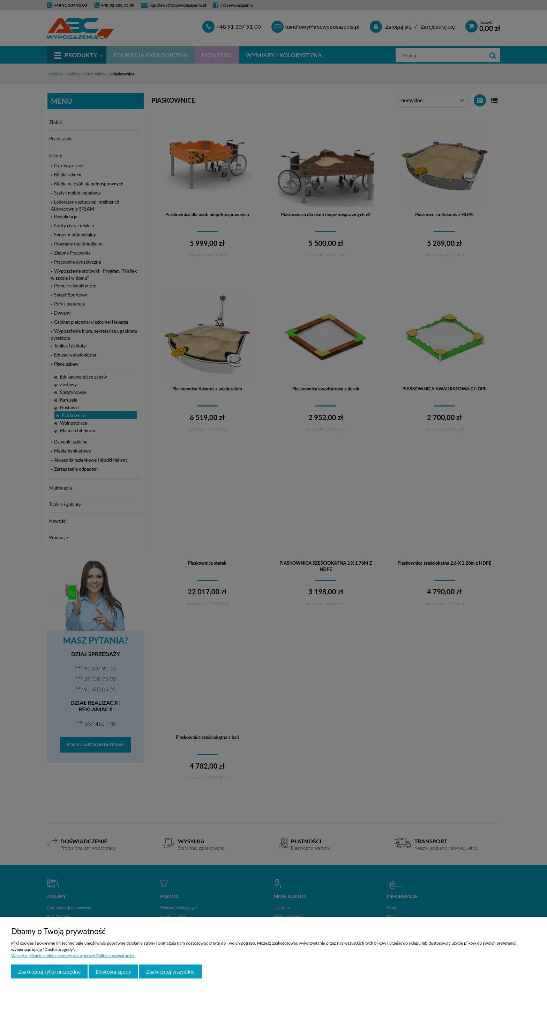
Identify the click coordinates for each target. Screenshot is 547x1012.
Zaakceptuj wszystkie (170, 971)
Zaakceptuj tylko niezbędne (49, 971)
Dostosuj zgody (113, 971)
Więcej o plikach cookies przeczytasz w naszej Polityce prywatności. (73, 955)
